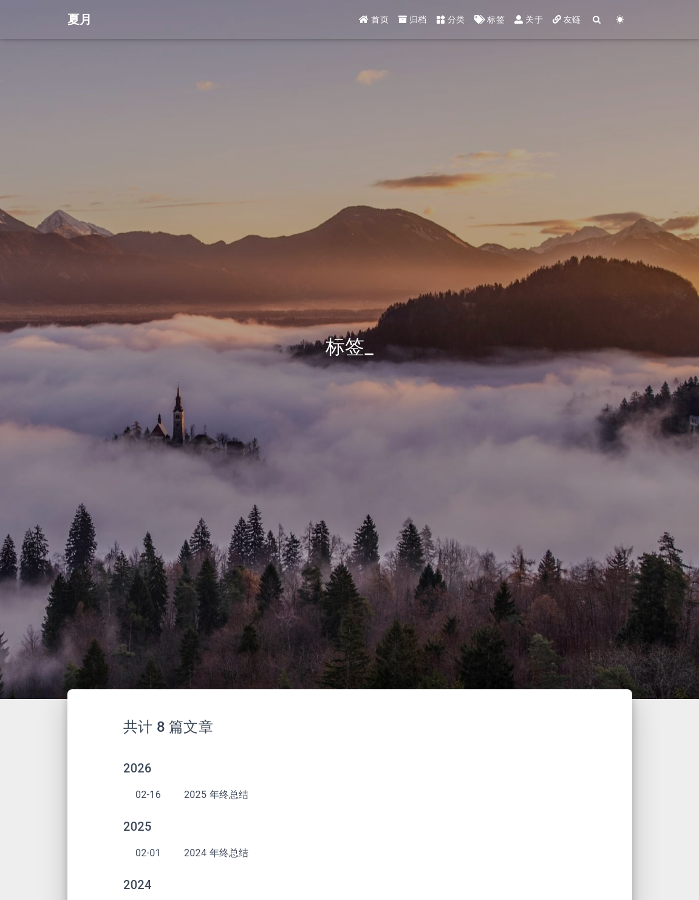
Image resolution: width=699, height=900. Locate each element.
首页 (374, 19)
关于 (528, 19)
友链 (567, 19)
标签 (489, 19)
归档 (412, 19)
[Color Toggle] (620, 20)
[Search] (597, 20)
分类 (451, 19)
